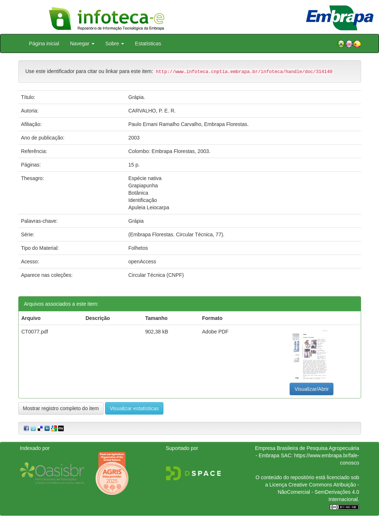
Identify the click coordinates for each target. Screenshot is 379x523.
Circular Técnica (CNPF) (156, 275)
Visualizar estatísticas (134, 408)
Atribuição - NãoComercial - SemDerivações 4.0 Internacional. (318, 492)
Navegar (82, 43)
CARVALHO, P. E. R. (152, 111)
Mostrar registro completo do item (61, 408)
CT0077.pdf (35, 332)
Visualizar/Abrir (311, 389)
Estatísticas (148, 43)
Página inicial (44, 43)
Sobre (114, 43)
